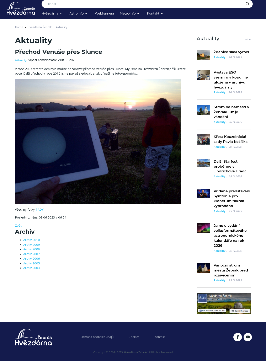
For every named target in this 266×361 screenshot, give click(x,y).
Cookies (134, 337)
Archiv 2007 (31, 254)
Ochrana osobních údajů (97, 337)
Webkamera (104, 13)
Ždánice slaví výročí (231, 52)
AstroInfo (76, 13)
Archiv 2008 (31, 249)
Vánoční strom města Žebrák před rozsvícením (231, 270)
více (248, 39)
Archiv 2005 (31, 263)
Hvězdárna (50, 13)
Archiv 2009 (31, 244)
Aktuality (61, 27)
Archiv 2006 (31, 258)
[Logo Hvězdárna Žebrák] (21, 8)
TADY (40, 209)
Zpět (18, 225)
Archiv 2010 (31, 240)
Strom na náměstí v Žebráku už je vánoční (231, 112)
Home (19, 27)
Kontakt (153, 13)
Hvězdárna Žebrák (39, 27)
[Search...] (147, 4)
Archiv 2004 (31, 268)
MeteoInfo (128, 13)
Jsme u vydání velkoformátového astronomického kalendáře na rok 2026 (230, 235)
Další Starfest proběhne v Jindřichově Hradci (231, 166)
